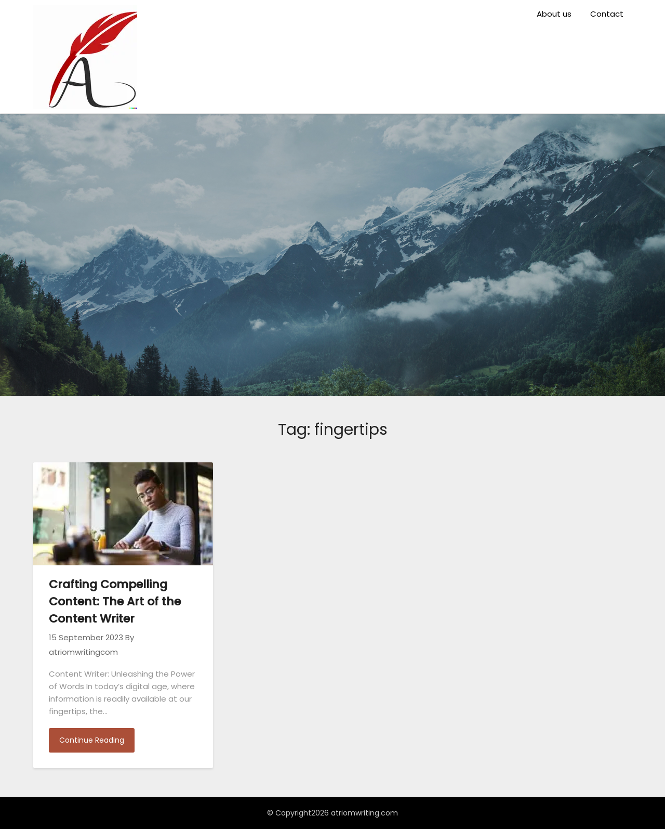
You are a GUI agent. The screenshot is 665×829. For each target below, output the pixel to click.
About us (554, 13)
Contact (606, 13)
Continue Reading (91, 740)
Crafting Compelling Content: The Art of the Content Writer (115, 601)
